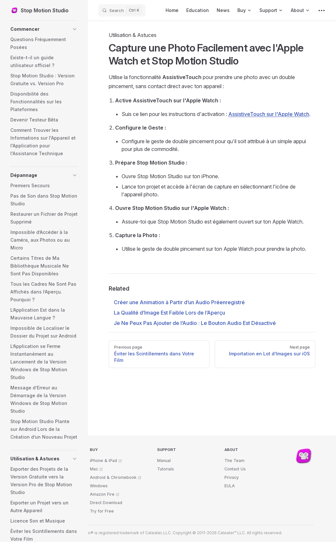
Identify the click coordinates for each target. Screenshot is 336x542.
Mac (94, 469)
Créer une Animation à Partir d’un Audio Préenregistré (179, 302)
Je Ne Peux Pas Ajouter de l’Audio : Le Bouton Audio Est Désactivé (195, 323)
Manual (164, 460)
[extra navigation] (322, 10)
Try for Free (102, 511)
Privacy (231, 477)
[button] (44, 29)
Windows (99, 485)
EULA (229, 485)
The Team (234, 460)
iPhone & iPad (103, 460)
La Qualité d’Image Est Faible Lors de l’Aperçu (169, 312)
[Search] (122, 10)
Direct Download (106, 502)
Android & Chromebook (113, 477)
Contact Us (235, 469)
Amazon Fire (102, 494)
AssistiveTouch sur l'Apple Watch (268, 114)
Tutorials (165, 469)
